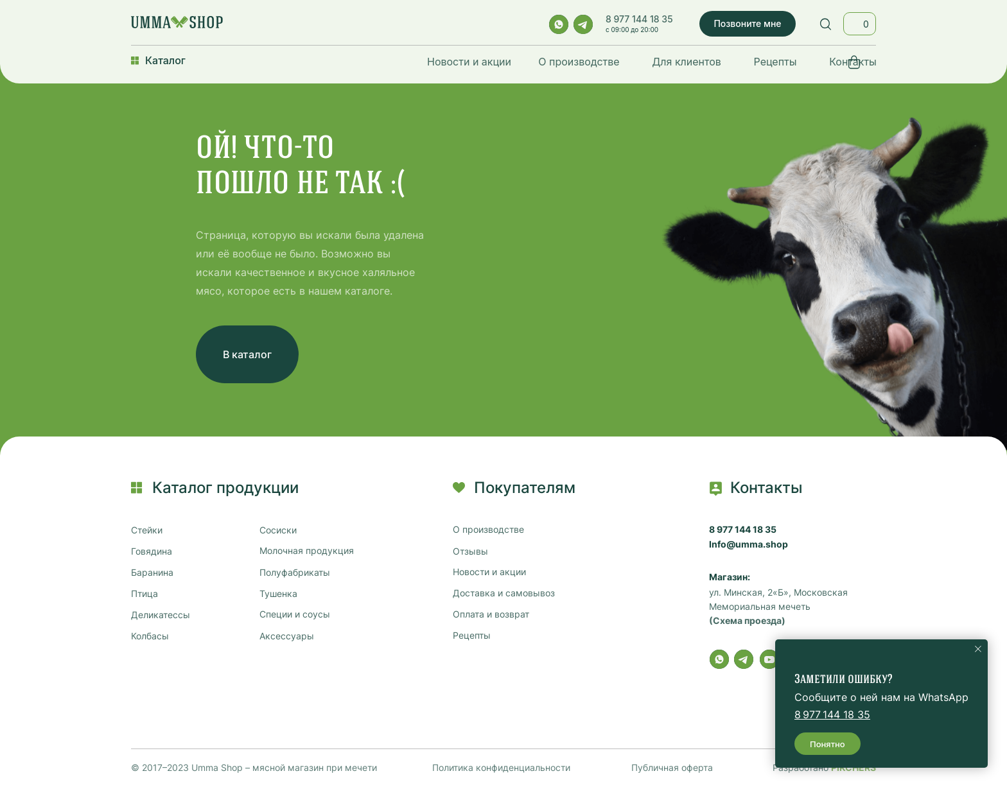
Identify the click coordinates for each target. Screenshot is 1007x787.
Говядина (151, 551)
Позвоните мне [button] (747, 23)
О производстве (578, 61)
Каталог (165, 60)
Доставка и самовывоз (504, 593)
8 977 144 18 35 (639, 18)
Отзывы (470, 551)
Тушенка (278, 594)
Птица (144, 594)
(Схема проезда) (747, 620)
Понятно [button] (827, 744)
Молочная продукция (306, 550)
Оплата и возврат (491, 614)
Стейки (146, 530)
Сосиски (278, 530)
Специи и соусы (294, 614)
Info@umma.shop (748, 544)
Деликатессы (160, 615)
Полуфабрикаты (294, 572)
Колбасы (150, 636)
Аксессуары (286, 636)
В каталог (247, 354)
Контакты (853, 61)
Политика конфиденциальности (501, 767)
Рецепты (775, 61)
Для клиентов (686, 61)
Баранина (152, 572)
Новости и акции (469, 61)
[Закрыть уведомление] (978, 649)
